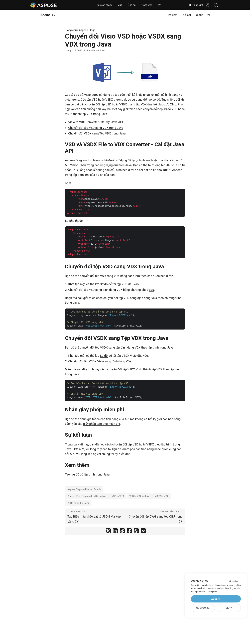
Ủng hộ (131, 5)
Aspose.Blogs (87, 30)
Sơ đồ (104, 284)
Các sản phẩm (104, 5)
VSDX (68, 114)
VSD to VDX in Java (139, 496)
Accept (215, 599)
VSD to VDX (118, 496)
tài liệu (112, 449)
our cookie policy (209, 591)
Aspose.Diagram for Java (82, 160)
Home (45, 15)
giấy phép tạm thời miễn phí (101, 423)
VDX (89, 114)
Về (159, 5)
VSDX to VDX (161, 496)
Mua (119, 5)
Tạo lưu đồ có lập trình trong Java (87, 474)
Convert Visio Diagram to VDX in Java (86, 496)
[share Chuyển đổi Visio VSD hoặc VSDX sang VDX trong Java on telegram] (143, 531)
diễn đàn (124, 454)
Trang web (146, 5)
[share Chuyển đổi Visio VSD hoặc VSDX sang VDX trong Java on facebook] (129, 531)
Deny (229, 608)
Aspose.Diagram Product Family (84, 489)
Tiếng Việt (196, 5)
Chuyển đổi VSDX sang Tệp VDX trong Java (97, 133)
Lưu (151, 289)
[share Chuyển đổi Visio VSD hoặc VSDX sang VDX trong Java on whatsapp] (136, 531)
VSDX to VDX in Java (78, 503)
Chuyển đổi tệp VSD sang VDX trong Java (95, 127)
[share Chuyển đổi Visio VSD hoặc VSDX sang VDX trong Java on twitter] (108, 531)
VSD (174, 109)
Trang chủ (71, 30)
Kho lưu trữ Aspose (169, 170)
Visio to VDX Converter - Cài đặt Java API (95, 122)
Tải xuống (78, 170)
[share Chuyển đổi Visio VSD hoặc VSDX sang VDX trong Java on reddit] (122, 531)
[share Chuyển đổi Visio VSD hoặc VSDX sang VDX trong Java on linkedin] (115, 531)
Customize (202, 608)
